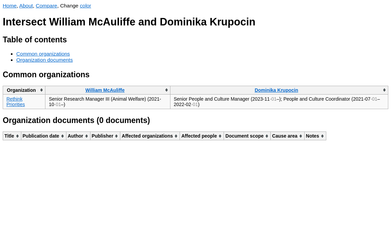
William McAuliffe (105, 90)
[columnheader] (24, 90)
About (26, 5)
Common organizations (43, 54)
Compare (46, 5)
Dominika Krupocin (276, 90)
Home (10, 5)
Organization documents (44, 60)
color (85, 5)
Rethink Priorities (15, 101)
